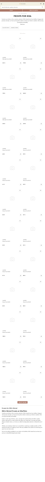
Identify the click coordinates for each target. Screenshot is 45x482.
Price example (34, 10)
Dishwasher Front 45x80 (7, 59)
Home (19, 13)
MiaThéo (4, 57)
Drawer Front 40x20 (6, 271)
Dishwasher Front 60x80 (27, 89)
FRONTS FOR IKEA (24, 13)
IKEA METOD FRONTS (6, 27)
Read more (22, 24)
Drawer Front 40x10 (6, 150)
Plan (11, 10)
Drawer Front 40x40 (6, 393)
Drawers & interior (14, 27)
